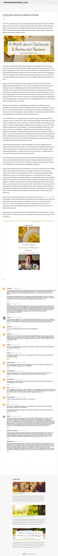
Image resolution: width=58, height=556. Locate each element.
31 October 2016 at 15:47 (15, 387)
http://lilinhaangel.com (12, 357)
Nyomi (8, 304)
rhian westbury (11, 370)
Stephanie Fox (10, 441)
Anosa (8, 344)
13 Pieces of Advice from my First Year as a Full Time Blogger (26, 539)
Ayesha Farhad (10, 362)
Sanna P (9, 317)
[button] (3, 19)
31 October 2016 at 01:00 (20, 362)
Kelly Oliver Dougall (12, 430)
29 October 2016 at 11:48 (17, 326)
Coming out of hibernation (19, 493)
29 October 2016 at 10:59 (16, 304)
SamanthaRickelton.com (16, 2)
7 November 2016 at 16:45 (16, 416)
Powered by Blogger (29, 554)
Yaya (8, 387)
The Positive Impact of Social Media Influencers (23, 516)
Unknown (9, 288)
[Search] (30, 2)
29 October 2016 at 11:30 (16, 317)
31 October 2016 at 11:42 (19, 379)
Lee (8, 404)
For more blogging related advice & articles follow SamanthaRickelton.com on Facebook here (29, 221)
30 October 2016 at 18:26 (16, 344)
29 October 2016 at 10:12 (17, 288)
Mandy (8, 416)
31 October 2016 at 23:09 (14, 404)
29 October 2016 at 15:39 (17, 333)
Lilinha (8, 353)
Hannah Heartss (11, 397)
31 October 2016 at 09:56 (20, 370)
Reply (8, 301)
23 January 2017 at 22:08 (23, 430)
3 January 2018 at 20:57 (19, 441)
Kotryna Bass (10, 379)
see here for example (48, 197)
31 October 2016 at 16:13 (20, 397)
